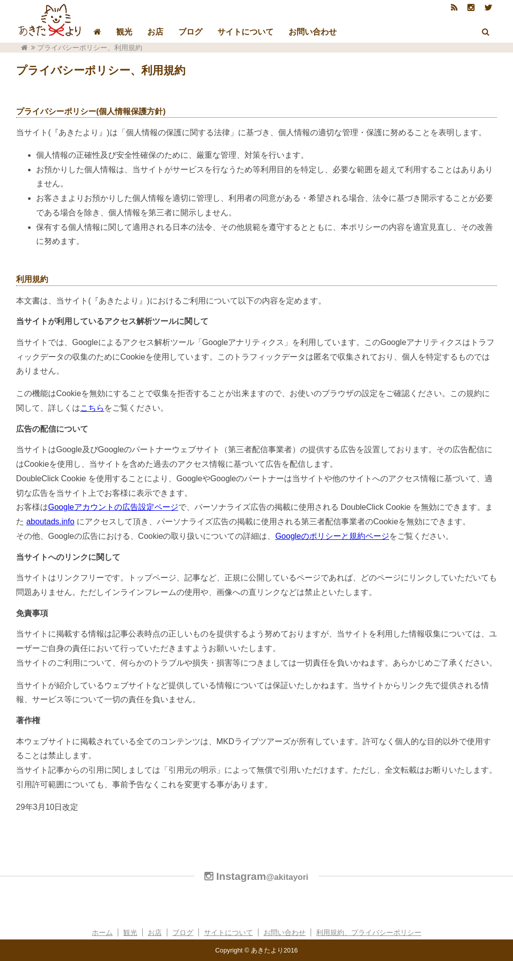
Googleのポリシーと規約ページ (332, 536)
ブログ (190, 32)
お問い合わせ (313, 32)
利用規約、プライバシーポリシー (368, 932)
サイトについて (245, 32)
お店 (155, 32)
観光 (124, 32)
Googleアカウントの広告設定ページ (113, 507)
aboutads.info (50, 521)
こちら (92, 408)
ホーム (102, 932)
